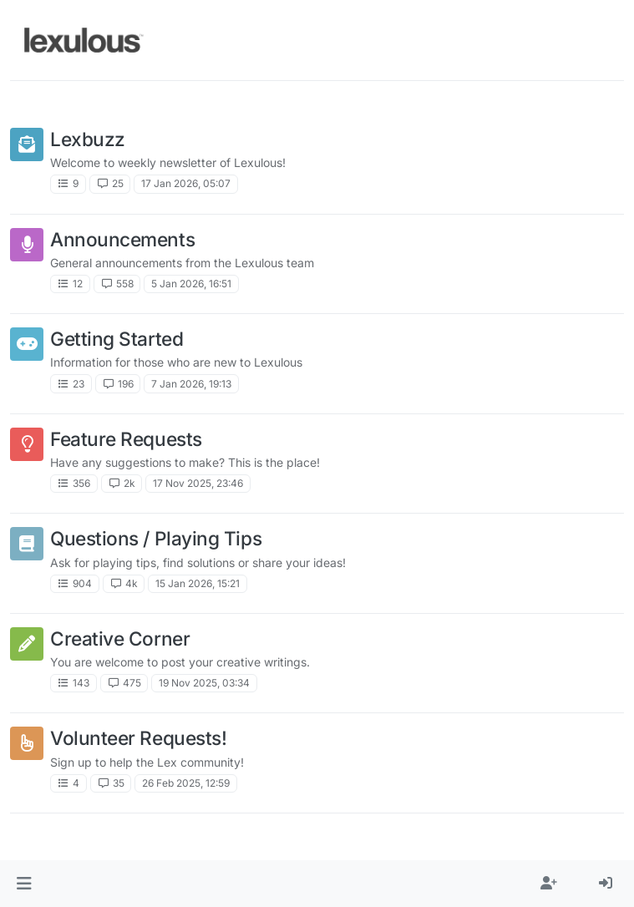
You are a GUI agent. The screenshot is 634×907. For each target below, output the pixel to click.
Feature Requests (126, 439)
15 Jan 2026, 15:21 (197, 583)
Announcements (122, 239)
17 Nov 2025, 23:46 (198, 483)
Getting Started (116, 338)
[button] (24, 883)
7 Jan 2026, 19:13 (191, 383)
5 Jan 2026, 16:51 (191, 283)
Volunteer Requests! (138, 738)
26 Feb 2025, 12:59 (186, 783)
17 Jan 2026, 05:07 (186, 183)
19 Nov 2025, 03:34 (204, 682)
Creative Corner (120, 638)
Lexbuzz (87, 139)
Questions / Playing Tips (155, 538)
